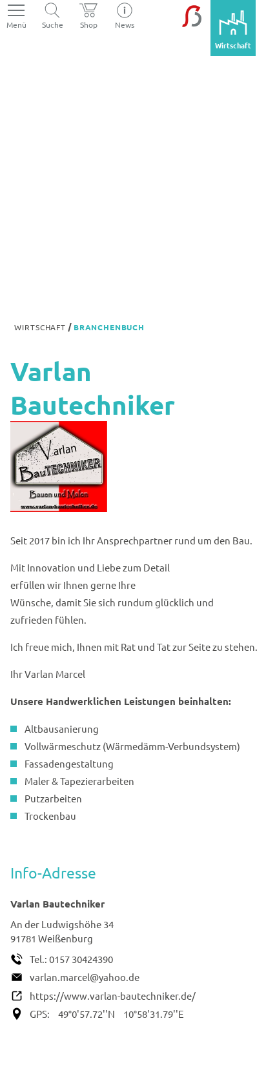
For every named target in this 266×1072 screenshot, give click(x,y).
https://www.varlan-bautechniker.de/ (113, 995)
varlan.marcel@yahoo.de (84, 977)
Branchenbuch (109, 327)
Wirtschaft (39, 327)
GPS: (40, 1013)
